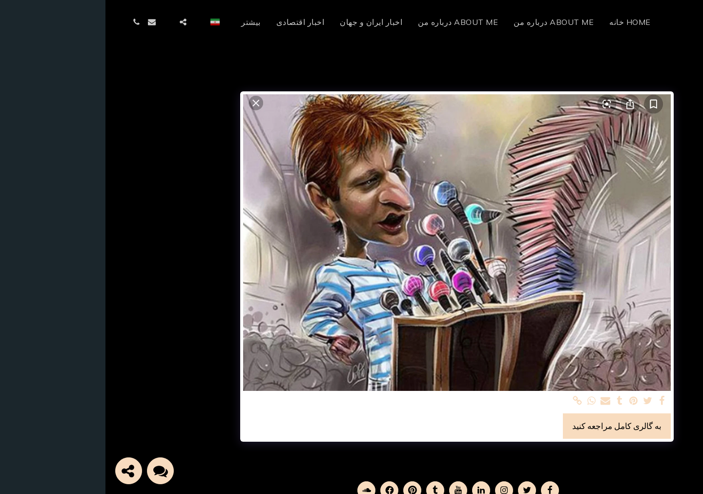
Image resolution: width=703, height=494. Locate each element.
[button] (93, 22)
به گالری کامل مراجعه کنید (511, 426)
